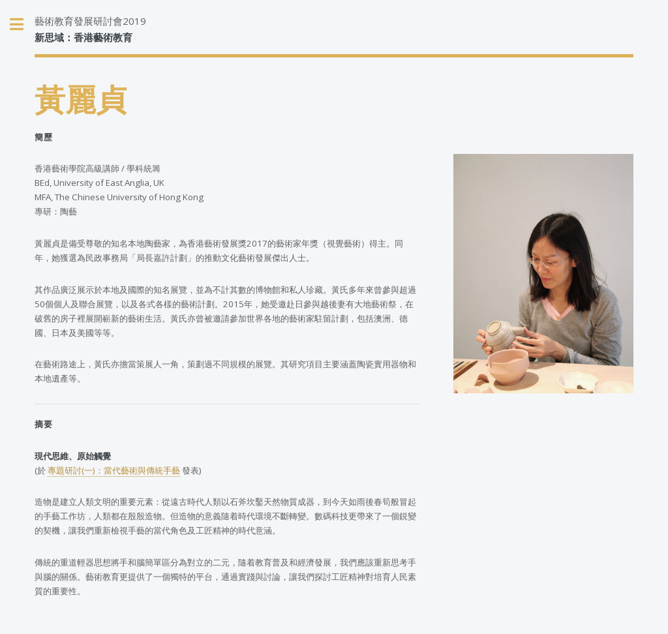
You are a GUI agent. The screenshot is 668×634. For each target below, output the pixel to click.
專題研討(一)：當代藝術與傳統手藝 (114, 470)
